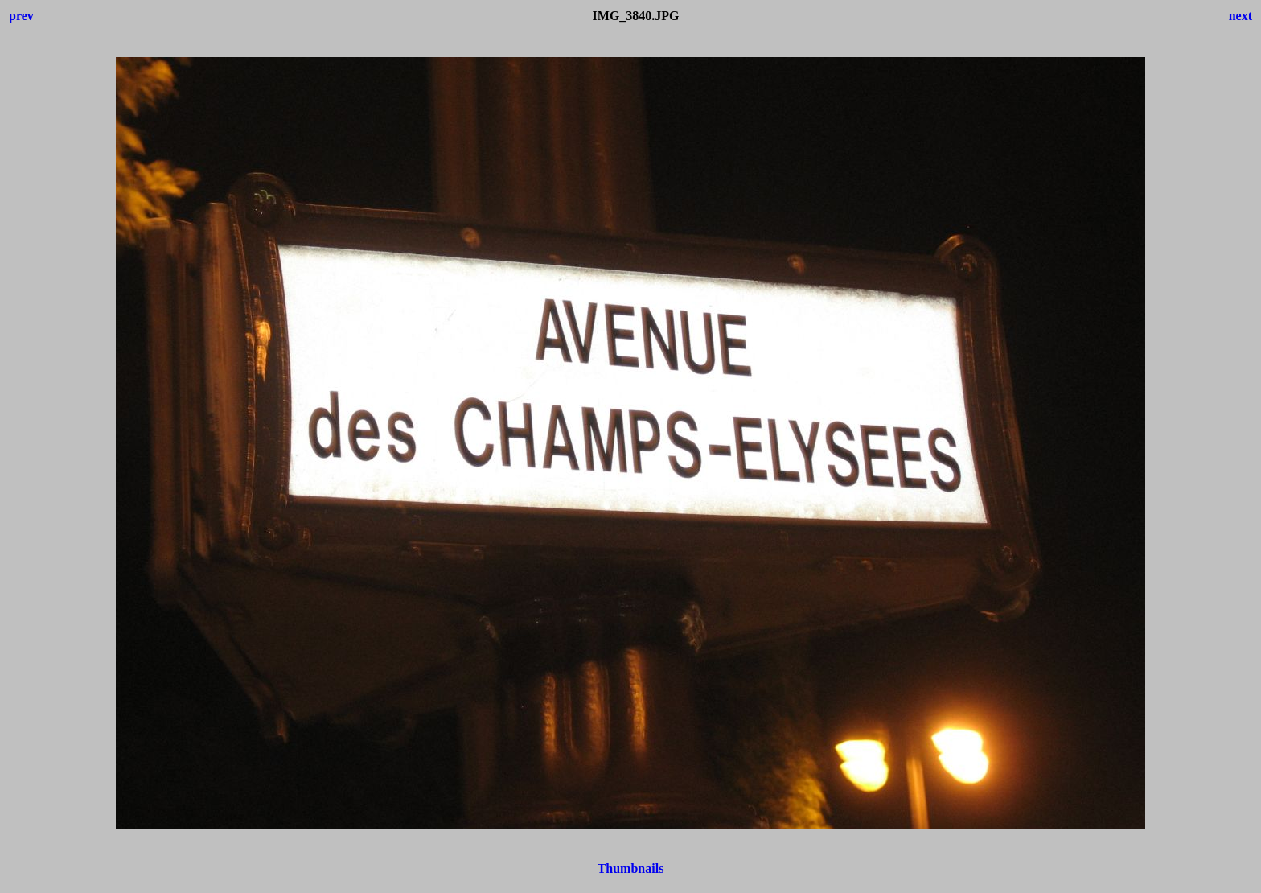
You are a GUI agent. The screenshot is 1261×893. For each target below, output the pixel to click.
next (1240, 16)
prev (21, 16)
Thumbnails (631, 868)
